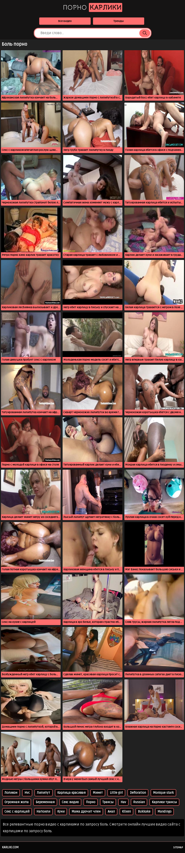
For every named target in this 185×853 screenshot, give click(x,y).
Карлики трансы (164, 802)
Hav (123, 802)
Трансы (108, 802)
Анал (111, 812)
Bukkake (144, 812)
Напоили (43, 812)
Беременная (45, 802)
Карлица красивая (71, 793)
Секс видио (70, 802)
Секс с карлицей (17, 812)
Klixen (126, 812)
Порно (92, 7)
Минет (98, 793)
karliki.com (10, 847)
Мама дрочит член (86, 812)
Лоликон (11, 793)
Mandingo (164, 812)
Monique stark (163, 793)
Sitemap (178, 847)
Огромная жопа (17, 802)
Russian (139, 802)
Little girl (116, 793)
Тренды (118, 21)
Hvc (27, 793)
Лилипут (43, 793)
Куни (61, 812)
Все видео (65, 21)
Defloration (138, 793)
